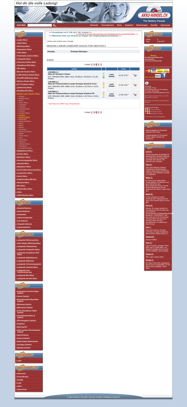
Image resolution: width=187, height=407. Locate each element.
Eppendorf (22, 119)
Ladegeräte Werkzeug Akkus (28, 240)
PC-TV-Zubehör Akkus (25, 84)
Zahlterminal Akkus (24, 87)
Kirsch (21, 123)
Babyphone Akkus (24, 167)
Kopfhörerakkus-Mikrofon (27, 179)
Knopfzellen (21, 214)
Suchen (21, 25)
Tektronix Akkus (24, 144)
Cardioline (22, 105)
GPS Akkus (21, 68)
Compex (22, 111)
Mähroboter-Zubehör (25, 308)
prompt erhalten (158, 238)
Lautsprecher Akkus (24, 173)
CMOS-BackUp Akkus (25, 195)
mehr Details (111, 75)
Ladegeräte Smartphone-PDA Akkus (28, 253)
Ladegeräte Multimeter (25, 261)
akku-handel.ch (75, 397)
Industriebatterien (23, 227)
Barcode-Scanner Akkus (26, 72)
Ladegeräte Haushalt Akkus (27, 267)
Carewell (22, 107)
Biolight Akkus (24, 98)
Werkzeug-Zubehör (24, 304)
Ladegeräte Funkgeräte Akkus (28, 250)
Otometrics (23, 129)
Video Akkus (22, 53)
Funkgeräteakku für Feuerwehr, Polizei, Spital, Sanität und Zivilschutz (157, 137)
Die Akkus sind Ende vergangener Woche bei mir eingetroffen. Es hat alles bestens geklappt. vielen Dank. (158, 264)
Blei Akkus (21, 186)
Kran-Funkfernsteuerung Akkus (29, 170)
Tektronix (22, 142)
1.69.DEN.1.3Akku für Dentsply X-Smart (59, 73)
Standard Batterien (24, 208)
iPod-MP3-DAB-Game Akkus (27, 78)
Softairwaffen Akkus (24, 189)
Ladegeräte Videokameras (27, 246)
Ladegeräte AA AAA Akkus (27, 278)
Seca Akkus (23, 140)
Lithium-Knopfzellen (24, 218)
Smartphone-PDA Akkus (26, 65)
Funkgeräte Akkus (24, 59)
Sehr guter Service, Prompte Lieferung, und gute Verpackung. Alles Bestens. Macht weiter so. (158, 230)
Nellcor (21, 127)
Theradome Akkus (25, 148)
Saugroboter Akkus (24, 49)
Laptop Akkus (22, 40)
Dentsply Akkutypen (79, 51)
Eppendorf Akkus (25, 121)
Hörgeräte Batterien (24, 224)
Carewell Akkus (24, 109)
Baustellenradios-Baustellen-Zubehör (28, 300)
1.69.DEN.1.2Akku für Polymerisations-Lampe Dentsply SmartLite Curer (72, 83)
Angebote (152, 124)
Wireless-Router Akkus (25, 81)
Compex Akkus (24, 113)
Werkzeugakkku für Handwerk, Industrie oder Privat (156, 131)
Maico (21, 125)
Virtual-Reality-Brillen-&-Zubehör (26, 316)
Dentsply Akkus (24, 117)
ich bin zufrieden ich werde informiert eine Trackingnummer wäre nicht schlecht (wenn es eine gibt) (158, 198)
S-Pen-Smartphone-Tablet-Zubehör (27, 311)
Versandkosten (74, 104)
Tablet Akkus (22, 43)
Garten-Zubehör (23, 296)
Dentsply (22, 115)
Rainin (21, 134)
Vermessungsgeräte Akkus (27, 160)
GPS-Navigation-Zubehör (26, 321)
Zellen (19, 192)
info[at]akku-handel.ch (111, 397)
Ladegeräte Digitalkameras (27, 258)
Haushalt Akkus (23, 163)
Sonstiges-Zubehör (24, 345)
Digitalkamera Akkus (25, 151)
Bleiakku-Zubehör (23, 348)
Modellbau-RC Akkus (25, 91)
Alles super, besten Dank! (158, 255)
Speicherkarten (23, 335)
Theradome (23, 146)
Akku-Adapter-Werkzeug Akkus (29, 243)
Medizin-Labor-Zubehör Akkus (28, 94)
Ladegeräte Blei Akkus (25, 275)
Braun (21, 101)
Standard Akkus (23, 182)
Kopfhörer (21, 324)
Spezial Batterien (23, 211)
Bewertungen (155, 145)
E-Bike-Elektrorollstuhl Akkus (28, 75)
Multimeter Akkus (23, 157)
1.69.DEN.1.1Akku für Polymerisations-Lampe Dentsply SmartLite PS (71, 92)
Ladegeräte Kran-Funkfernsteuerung (24, 271)
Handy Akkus (22, 176)
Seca (21, 138)
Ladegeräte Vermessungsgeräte (29, 264)
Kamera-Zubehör (23, 338)
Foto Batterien (22, 221)
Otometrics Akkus (25, 131)
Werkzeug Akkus (23, 46)
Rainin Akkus (23, 136)
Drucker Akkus (22, 154)
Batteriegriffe (22, 327)
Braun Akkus (23, 103)
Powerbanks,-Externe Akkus (27, 56)
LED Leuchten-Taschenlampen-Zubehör (29, 331)
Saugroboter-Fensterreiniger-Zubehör (28, 292)
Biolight (21, 96)
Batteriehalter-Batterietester (27, 341)
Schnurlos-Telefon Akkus (26, 62)
